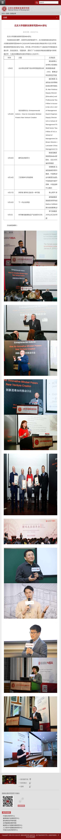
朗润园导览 (24, 779)
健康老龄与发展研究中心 (11, 818)
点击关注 (21, 806)
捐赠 (7, 13)
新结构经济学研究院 (9, 820)
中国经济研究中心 (9, 816)
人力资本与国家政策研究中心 (12, 827)
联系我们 (23, 783)
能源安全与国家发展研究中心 (12, 825)
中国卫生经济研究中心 (10, 830)
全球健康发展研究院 (9, 823)
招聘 (22, 786)
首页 (3, 13)
